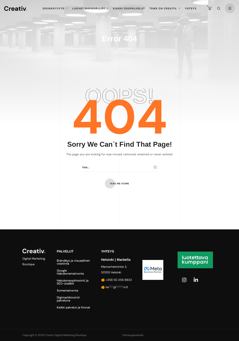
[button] (210, 8)
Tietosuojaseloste (132, 335)
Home (110, 49)
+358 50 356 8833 (119, 280)
